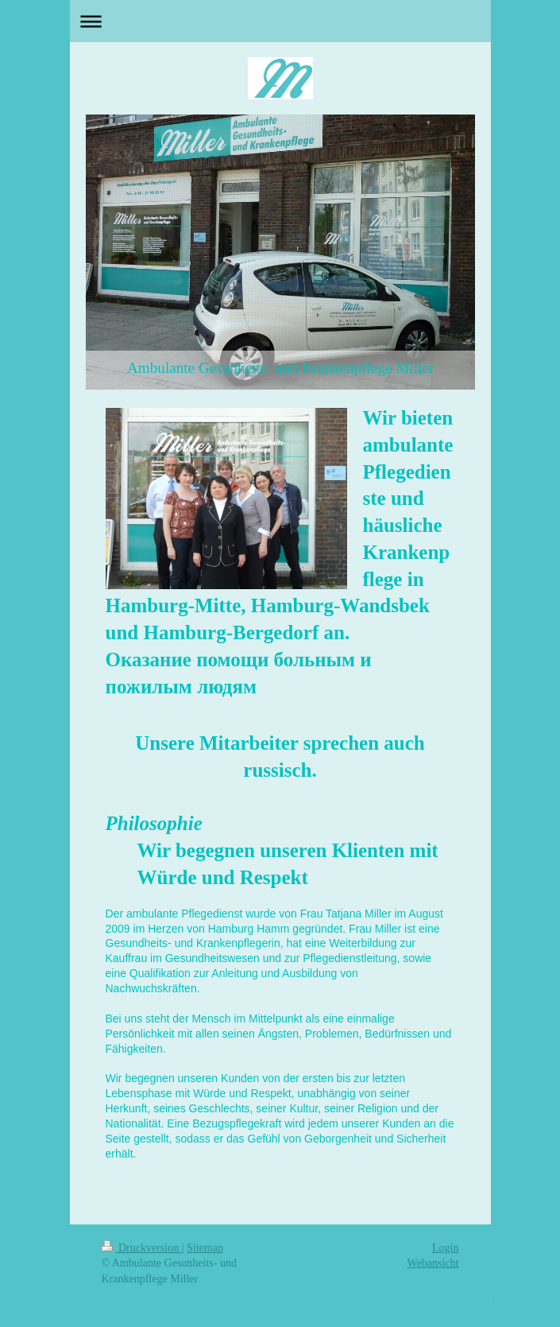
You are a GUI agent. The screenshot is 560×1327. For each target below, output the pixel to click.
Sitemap (205, 1248)
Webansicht (433, 1263)
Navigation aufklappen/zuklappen (280, 21)
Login (445, 1248)
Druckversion (142, 1248)
